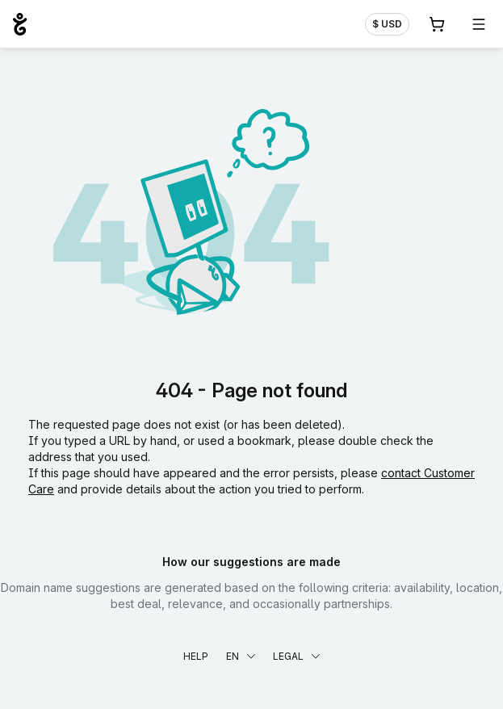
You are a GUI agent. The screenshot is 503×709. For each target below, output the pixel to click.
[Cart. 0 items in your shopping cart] (436, 24)
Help (195, 656)
